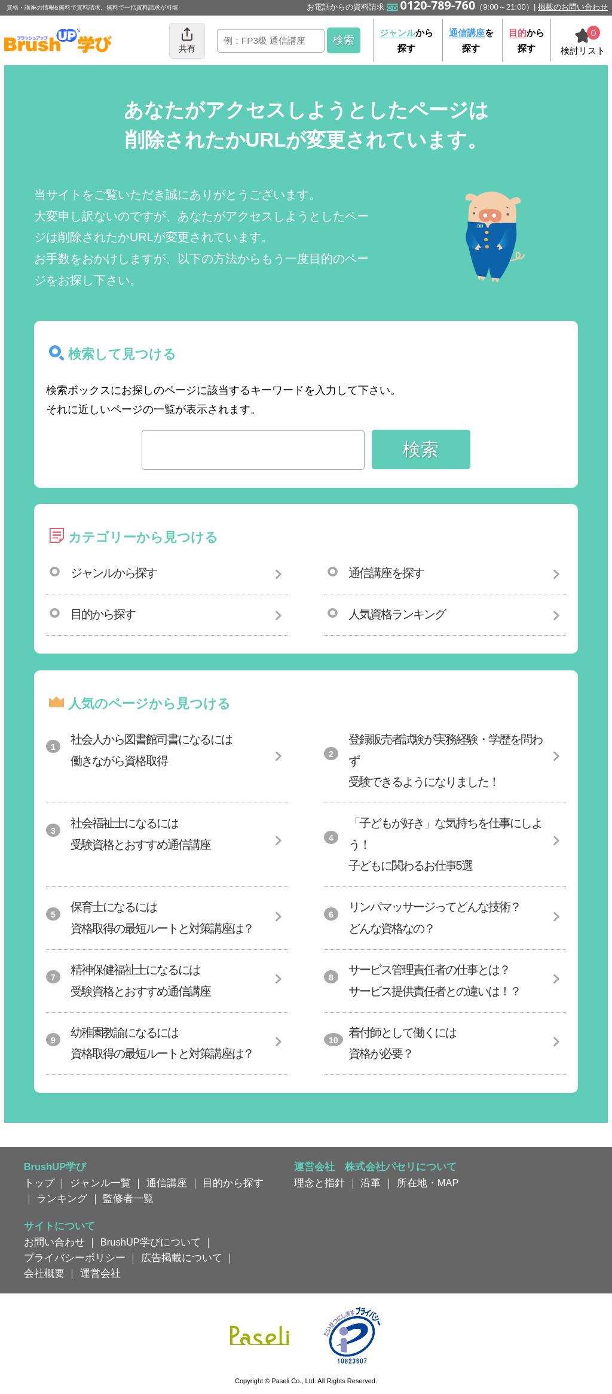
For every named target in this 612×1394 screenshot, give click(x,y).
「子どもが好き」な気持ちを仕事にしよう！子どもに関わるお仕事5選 (445, 844)
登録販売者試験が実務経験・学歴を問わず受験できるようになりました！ (445, 760)
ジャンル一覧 (100, 1182)
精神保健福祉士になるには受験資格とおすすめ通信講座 (140, 980)
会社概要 (44, 1273)
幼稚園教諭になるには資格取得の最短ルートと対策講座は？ (162, 1043)
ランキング (61, 1198)
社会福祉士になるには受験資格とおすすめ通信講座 (140, 833)
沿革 (370, 1182)
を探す (471, 40)
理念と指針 (319, 1182)
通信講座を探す (386, 572)
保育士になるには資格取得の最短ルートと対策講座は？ (162, 917)
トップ (39, 1182)
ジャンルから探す (114, 572)
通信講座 (166, 1182)
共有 (187, 39)
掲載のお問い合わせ (573, 6)
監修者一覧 (128, 1198)
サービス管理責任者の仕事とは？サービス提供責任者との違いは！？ (434, 980)
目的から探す (103, 614)
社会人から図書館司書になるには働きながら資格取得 (151, 750)
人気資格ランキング (396, 614)
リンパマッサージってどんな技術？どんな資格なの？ (434, 917)
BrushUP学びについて (150, 1242)
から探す (406, 40)
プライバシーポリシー (75, 1257)
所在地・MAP (428, 1182)
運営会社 (100, 1273)
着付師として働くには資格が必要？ (402, 1043)
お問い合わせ (54, 1242)
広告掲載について (181, 1257)
